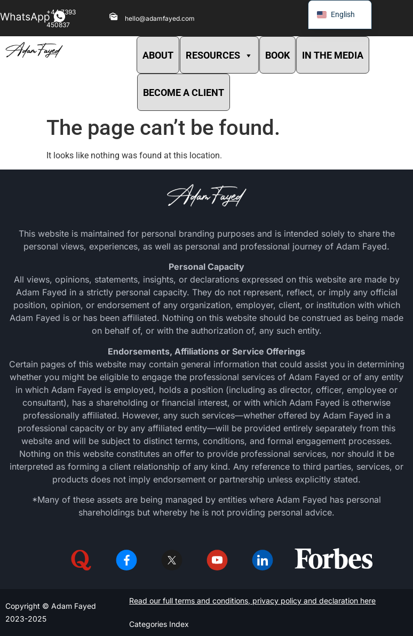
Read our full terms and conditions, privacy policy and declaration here (252, 600)
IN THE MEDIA (332, 55)
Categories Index (159, 624)
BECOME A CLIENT (183, 92)
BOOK (277, 55)
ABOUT (157, 55)
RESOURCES (219, 55)
